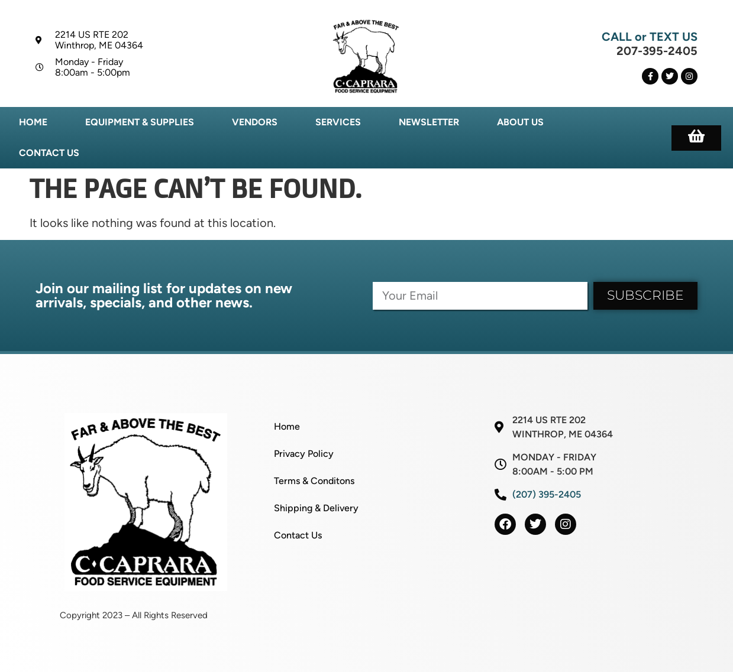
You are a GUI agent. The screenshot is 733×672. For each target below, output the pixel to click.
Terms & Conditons (314, 480)
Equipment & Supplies (139, 122)
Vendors (254, 122)
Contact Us (49, 152)
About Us (520, 122)
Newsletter (429, 122)
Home (33, 122)
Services (338, 122)
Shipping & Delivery (316, 508)
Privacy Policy (304, 453)
